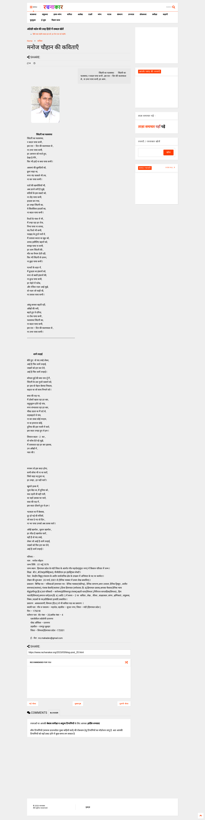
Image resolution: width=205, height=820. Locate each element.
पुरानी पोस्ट (124, 704)
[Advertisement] (156, 45)
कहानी (165, 14)
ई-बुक (43, 20)
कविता (69, 14)
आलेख (80, 14)
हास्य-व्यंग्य (57, 14)
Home (29, 41)
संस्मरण (119, 14)
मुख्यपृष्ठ (78, 704)
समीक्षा (154, 14)
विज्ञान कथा (56, 20)
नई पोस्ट (32, 704)
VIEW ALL (170, 167)
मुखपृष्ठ (88, 807)
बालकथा (33, 14)
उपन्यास (131, 14)
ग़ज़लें (90, 14)
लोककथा (143, 14)
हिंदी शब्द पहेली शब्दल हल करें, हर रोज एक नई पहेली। (49, 34)
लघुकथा (45, 14)
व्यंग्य (99, 14)
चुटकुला (33, 20)
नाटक (109, 14)
